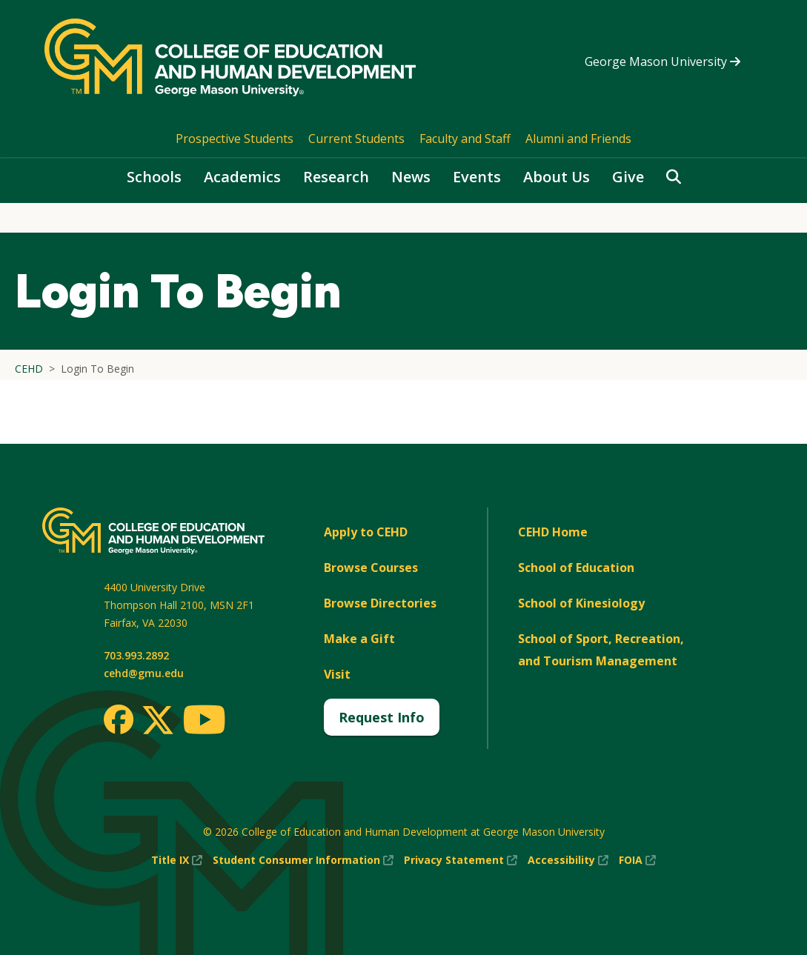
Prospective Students (234, 138)
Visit (337, 674)
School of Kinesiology (581, 603)
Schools (154, 177)
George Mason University (662, 61)
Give (628, 177)
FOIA (637, 860)
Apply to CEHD (366, 532)
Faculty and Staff (465, 138)
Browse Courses (371, 567)
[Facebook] (118, 719)
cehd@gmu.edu (144, 673)
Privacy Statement (460, 860)
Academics (242, 177)
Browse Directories (380, 603)
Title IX (176, 860)
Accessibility (568, 860)
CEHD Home (553, 532)
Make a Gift (359, 638)
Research (336, 177)
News (411, 177)
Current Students (356, 138)
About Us (556, 177)
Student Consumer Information (303, 860)
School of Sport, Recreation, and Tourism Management (601, 649)
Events (477, 177)
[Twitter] (158, 721)
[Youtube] (204, 722)
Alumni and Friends (578, 138)
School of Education (576, 567)
